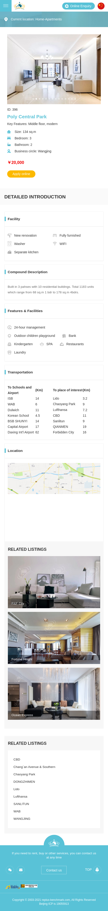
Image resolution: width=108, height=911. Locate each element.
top (93, 870)
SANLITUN (21, 804)
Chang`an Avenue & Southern (34, 767)
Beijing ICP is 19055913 (54, 903)
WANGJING (21, 818)
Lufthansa (20, 796)
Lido (16, 789)
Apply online (21, 174)
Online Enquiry (78, 6)
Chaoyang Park (24, 774)
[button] (33, 99)
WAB (17, 811)
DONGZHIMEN (24, 781)
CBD (16, 759)
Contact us (54, 870)
